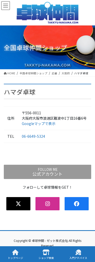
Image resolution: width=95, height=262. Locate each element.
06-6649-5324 (33, 136)
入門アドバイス (78, 254)
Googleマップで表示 (38, 123)
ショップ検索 (46, 254)
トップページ (15, 254)
